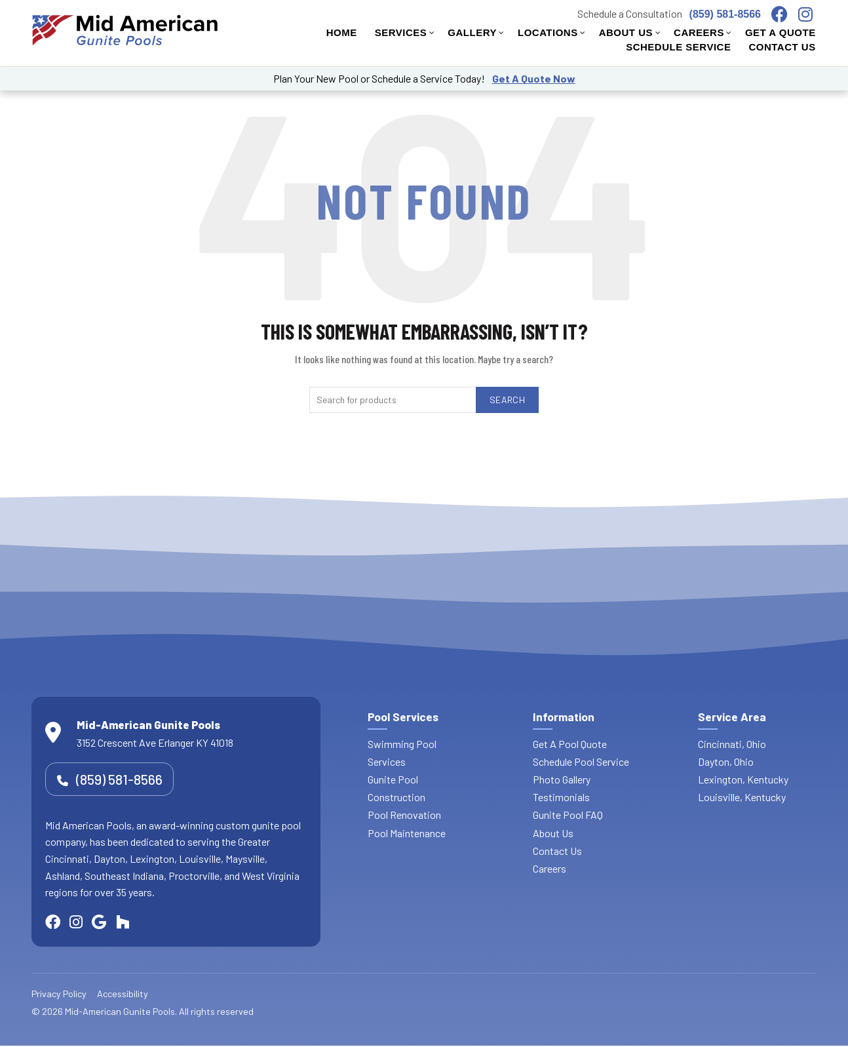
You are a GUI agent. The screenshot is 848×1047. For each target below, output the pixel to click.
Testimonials (561, 797)
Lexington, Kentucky (743, 779)
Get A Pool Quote (570, 744)
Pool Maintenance (407, 833)
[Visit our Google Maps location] (110, 923)
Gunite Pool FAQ (568, 814)
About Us (553, 833)
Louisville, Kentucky (742, 797)
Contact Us (557, 850)
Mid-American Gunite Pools (120, 1012)
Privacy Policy (59, 994)
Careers (549, 868)
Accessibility (122, 994)
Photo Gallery (561, 779)
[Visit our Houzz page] (135, 923)
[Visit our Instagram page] (810, 14)
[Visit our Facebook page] (784, 14)
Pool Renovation (404, 814)
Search (507, 399)
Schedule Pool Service (581, 761)
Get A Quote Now (533, 78)
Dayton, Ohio (726, 761)
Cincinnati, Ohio (732, 744)
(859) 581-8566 (725, 14)
